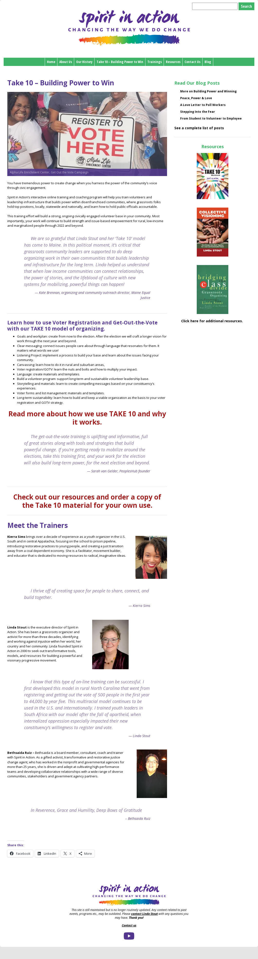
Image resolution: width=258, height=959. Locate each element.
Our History (84, 61)
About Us (65, 61)
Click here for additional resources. (212, 321)
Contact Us (192, 61)
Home (51, 61)
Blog (208, 61)
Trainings (154, 61)
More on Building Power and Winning (208, 91)
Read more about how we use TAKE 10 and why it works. (87, 418)
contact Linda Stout (144, 914)
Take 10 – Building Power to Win (120, 61)
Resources (173, 61)
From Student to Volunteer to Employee (211, 118)
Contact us (129, 925)
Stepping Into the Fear (197, 112)
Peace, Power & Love (196, 98)
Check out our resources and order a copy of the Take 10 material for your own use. (87, 501)
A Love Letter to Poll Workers (203, 105)
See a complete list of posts (199, 128)
